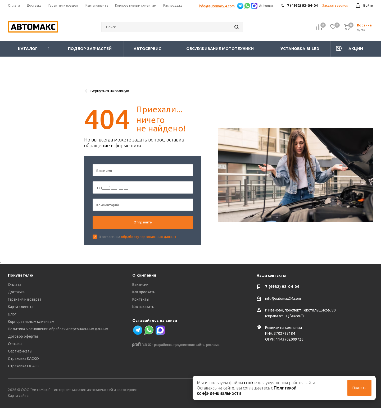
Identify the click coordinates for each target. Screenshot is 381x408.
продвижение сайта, (189, 345)
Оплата (14, 284)
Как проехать (143, 292)
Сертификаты (20, 351)
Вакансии (140, 284)
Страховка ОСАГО (23, 366)
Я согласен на (137, 237)
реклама (212, 345)
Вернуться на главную (106, 91)
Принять (359, 387)
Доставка (16, 292)
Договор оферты (23, 336)
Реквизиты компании (283, 328)
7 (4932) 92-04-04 (282, 286)
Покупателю (20, 275)
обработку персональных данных (148, 237)
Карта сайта (18, 395)
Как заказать (143, 307)
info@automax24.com (217, 6)
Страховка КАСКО (23, 358)
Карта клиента (20, 307)
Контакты (140, 299)
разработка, (163, 345)
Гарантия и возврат (25, 299)
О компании (144, 275)
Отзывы (15, 344)
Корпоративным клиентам (31, 321)
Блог (12, 314)
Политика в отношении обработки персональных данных (58, 329)
